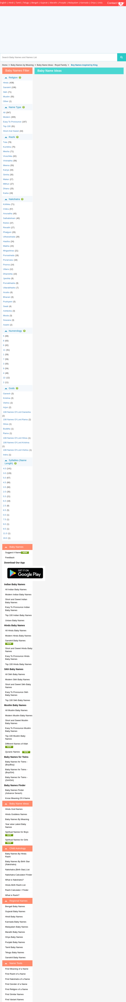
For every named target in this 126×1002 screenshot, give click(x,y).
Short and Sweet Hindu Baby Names (18, 650)
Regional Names (16, 900)
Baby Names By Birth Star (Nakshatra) (17, 863)
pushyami (7, 301)
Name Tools (13, 963)
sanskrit (7, 87)
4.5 (4, 482)
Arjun (5, 407)
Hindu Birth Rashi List (15, 885)
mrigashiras (8, 250)
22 (4, 377)
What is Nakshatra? (14, 880)
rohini (6, 223)
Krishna (6, 398)
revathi (6, 227)
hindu (6, 82)
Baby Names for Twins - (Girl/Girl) (16, 779)
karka (6, 193)
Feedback (9, 557)
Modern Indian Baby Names (18, 594)
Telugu (26, 2)
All (4, 112)
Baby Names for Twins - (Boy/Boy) (16, 763)
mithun (6, 184)
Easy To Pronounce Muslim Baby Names (18, 729)
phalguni (7, 232)
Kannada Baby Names (15, 922)
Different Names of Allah (17, 745)
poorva (6, 264)
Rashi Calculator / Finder (16, 890)
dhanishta (8, 274)
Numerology (16, 330)
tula (5, 142)
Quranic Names (17, 752)
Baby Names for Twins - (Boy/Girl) (16, 771)
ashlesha (7, 311)
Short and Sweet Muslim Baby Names (16, 722)
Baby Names (14, 546)
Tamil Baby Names (14, 947)
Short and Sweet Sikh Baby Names (18, 686)
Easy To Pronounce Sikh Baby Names (16, 693)
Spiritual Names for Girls (17, 841)
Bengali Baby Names (15, 906)
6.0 (4, 501)
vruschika (7, 156)
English (3, 2)
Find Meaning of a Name (16, 969)
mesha (6, 151)
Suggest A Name (17, 552)
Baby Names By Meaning (17, 819)
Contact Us (115, 3)
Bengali (34, 2)
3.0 (4, 473)
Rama (6, 433)
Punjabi (62, 2)
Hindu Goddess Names (16, 814)
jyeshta (6, 278)
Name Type (15, 107)
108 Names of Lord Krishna (16, 442)
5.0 (4, 478)
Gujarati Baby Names (15, 911)
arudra (6, 292)
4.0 (4, 468)
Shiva (5, 424)
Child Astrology (15, 848)
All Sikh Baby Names (15, 674)
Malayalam (73, 2)
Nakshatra (15, 199)
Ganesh (7, 393)
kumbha (7, 147)
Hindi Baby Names (14, 916)
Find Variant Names (14, 999)
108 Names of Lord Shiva (15, 438)
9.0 (4, 524)
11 (4, 350)
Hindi (11, 2)
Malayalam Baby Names (16, 927)
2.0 (4, 491)
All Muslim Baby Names (16, 710)
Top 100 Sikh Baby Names (17, 700)
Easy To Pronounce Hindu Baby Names (17, 657)
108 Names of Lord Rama (15, 419)
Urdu (100, 2)
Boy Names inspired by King (83, 65)
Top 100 (7, 126)
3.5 (4, 487)
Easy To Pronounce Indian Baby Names (17, 608)
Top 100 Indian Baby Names (18, 615)
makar (6, 179)
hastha (6, 241)
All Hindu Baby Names (15, 630)
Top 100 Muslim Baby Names (15, 737)
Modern (6, 117)
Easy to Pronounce (12, 122)
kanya (6, 170)
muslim (6, 96)
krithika (6, 204)
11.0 (5, 533)
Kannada (84, 2)
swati (5, 306)
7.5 (4, 519)
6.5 (4, 510)
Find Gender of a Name (16, 984)
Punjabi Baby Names (15, 942)
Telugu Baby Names (14, 952)
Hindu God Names (14, 809)
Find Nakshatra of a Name (17, 979)
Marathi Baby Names (15, 932)
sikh (5, 92)
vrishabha (8, 160)
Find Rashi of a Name (15, 974)
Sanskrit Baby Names (16, 642)
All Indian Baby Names (16, 589)
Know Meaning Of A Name (17, 798)
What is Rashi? (12, 895)
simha (6, 174)
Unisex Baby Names (14, 620)
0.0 (4, 515)
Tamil (18, 2)
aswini (6, 325)
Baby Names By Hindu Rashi (15, 855)
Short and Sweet (11, 131)
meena (6, 165)
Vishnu (6, 403)
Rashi (12, 137)
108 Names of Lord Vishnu (16, 450)
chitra (6, 209)
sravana (7, 320)
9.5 (4, 529)
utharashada (9, 236)
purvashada (8, 255)
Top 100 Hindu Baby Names (18, 664)
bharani (6, 297)
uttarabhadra (9, 287)
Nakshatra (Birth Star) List (17, 869)
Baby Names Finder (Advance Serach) (14, 791)
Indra (5, 454)
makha (6, 246)
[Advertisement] (75, 29)
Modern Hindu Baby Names (18, 635)
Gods (12, 388)
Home (4, 65)
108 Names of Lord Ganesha (17, 412)
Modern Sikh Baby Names (17, 679)
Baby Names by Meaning (22, 65)
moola (6, 315)
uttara (6, 269)
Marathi (53, 2)
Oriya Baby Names (14, 937)
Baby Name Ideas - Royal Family (52, 65)
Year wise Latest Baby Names (15, 825)
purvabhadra (9, 283)
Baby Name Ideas (17, 803)
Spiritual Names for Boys (17, 833)
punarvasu (8, 260)
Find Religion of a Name (16, 989)
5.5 (4, 496)
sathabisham (9, 218)
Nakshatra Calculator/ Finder (18, 875)
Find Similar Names (14, 994)
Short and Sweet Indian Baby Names (16, 601)
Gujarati (44, 2)
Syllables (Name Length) (15, 462)
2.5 (4, 505)
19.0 (5, 538)
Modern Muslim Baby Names (18, 715)
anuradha (7, 213)
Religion (13, 77)
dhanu (6, 188)
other (5, 101)
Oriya (93, 2)
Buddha (6, 429)
